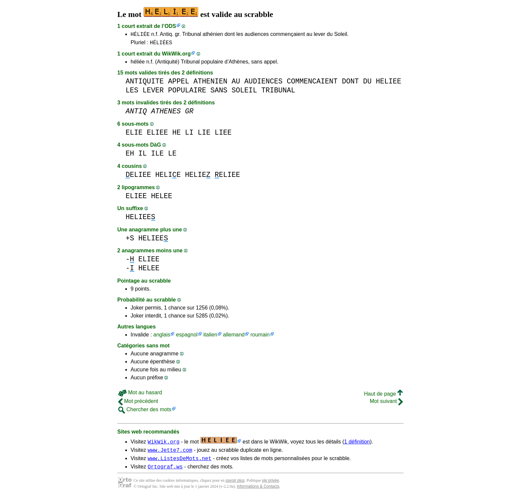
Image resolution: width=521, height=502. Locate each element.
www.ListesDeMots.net (179, 462)
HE (176, 134)
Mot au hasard (140, 394)
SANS (218, 92)
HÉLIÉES (161, 44)
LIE (204, 134)
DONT (350, 83)
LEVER (153, 92)
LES (132, 92)
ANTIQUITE (145, 83)
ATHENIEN (210, 83)
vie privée (270, 485)
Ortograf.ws (165, 471)
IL (142, 155)
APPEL (178, 83)
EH (130, 155)
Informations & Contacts (258, 491)
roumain (260, 336)
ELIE (134, 134)
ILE (157, 155)
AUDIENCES (263, 83)
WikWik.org (176, 56)
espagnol (187, 336)
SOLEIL (244, 92)
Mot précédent (138, 403)
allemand (234, 336)
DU (367, 83)
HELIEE (388, 83)
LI (189, 134)
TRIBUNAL (278, 92)
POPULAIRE (187, 92)
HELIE (168, 177)
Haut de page (383, 396)
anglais (161, 336)
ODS (170, 26)
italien (210, 336)
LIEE (223, 134)
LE (172, 155)
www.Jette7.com (170, 452)
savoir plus (235, 485)
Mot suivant (386, 403)
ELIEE (157, 134)
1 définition (357, 443)
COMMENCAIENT (312, 83)
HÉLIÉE (140, 35)
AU (236, 83)
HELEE (161, 198)
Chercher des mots (144, 411)
